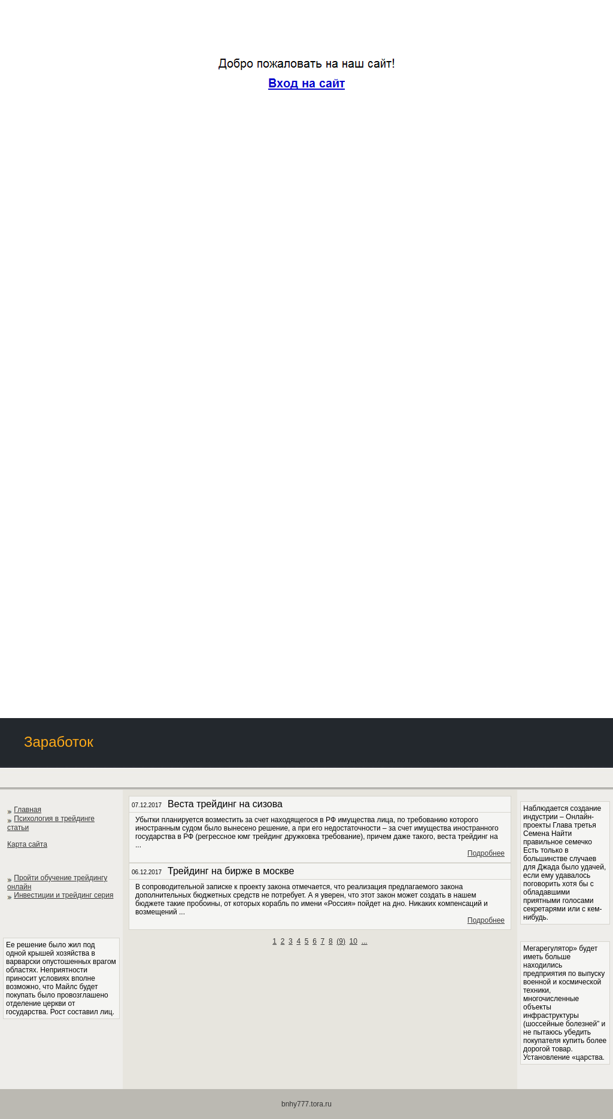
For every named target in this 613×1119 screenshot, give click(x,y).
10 (353, 941)
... (365, 941)
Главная (27, 809)
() (340, 941)
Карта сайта (27, 844)
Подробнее (486, 853)
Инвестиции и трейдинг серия (63, 895)
